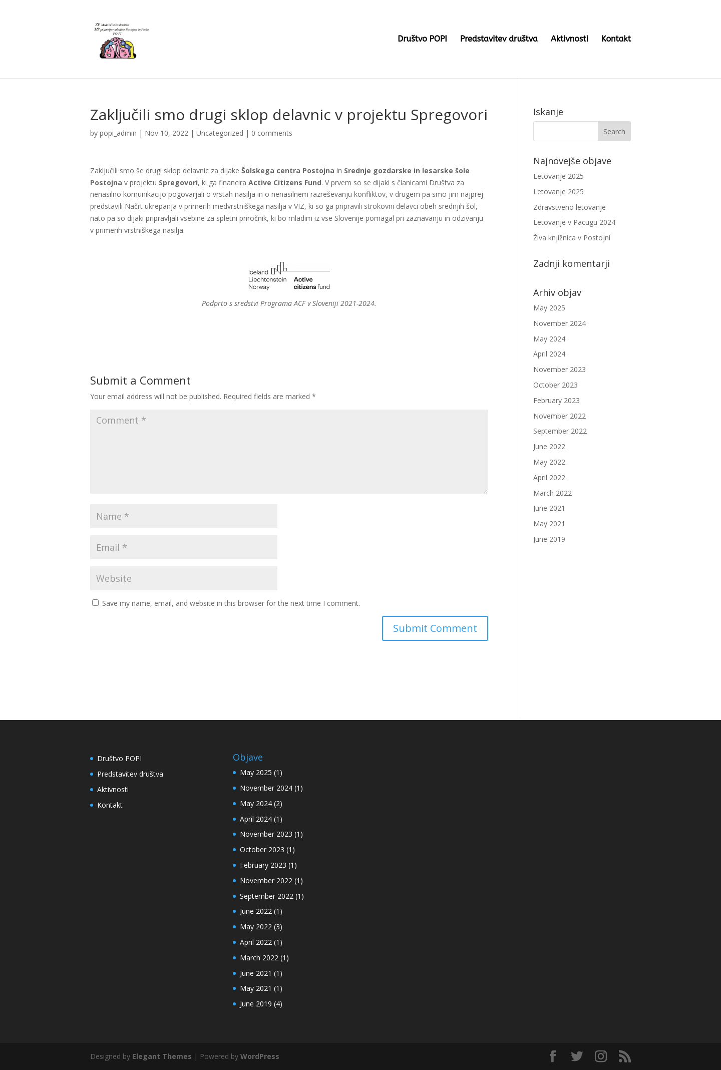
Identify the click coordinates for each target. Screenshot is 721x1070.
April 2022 (549, 477)
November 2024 (559, 323)
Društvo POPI (422, 40)
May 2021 (549, 523)
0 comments (271, 133)
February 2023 (556, 400)
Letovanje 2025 (558, 176)
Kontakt (616, 40)
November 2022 (559, 416)
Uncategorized (219, 133)
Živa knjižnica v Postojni (571, 237)
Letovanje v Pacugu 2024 (574, 222)
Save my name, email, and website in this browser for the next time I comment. (231, 603)
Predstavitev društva (499, 40)
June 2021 (549, 508)
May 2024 (549, 338)
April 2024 (549, 354)
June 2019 (549, 539)
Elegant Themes (162, 1056)
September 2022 (560, 431)
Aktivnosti (569, 40)
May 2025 (549, 307)
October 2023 (555, 385)
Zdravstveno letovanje (569, 207)
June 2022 (549, 446)
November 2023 (559, 369)
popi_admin (118, 133)
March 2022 (552, 493)
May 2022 (549, 462)
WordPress (259, 1056)
